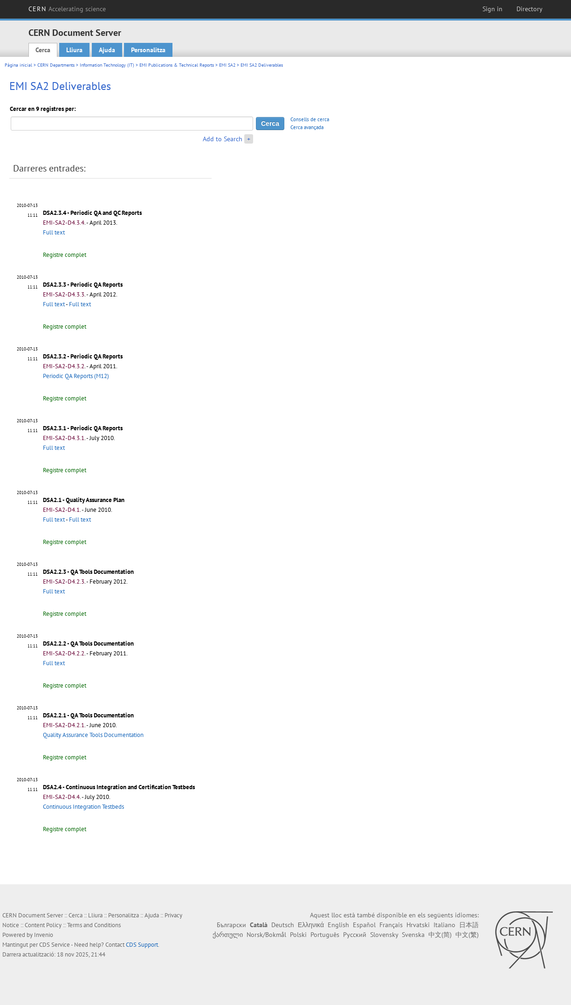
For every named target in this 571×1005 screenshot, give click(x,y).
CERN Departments (56, 65)
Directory (529, 9)
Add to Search (222, 139)
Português (324, 934)
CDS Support (142, 945)
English (338, 925)
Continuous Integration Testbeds (83, 807)
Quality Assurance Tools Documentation (93, 735)
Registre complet (64, 255)
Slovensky (384, 934)
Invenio (43, 935)
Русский (354, 934)
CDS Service (54, 945)
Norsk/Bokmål (266, 934)
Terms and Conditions (94, 925)
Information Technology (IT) (107, 65)
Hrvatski (418, 925)
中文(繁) (467, 934)
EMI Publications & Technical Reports (176, 65)
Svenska (413, 934)
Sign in (492, 9)
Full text (54, 232)
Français (391, 925)
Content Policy (43, 925)
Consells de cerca (309, 119)
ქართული (228, 934)
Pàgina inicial (18, 65)
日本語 (469, 925)
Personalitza (148, 50)
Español (364, 925)
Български (231, 925)
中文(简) (440, 934)
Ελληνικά (311, 925)
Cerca (42, 50)
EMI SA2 (227, 65)
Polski (298, 934)
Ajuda (107, 50)
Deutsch (282, 925)
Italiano (444, 925)
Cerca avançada (306, 127)
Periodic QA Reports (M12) (76, 376)
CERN (67, 9)
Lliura (74, 50)
